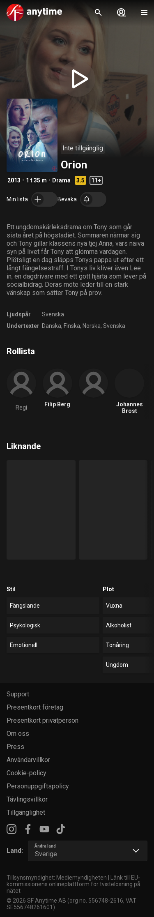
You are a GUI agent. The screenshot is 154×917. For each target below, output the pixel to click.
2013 (14, 180)
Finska (72, 326)
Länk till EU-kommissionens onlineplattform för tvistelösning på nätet (73, 884)
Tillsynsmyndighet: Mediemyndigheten (57, 877)
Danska (51, 326)
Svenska (53, 314)
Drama (61, 180)
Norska (92, 326)
